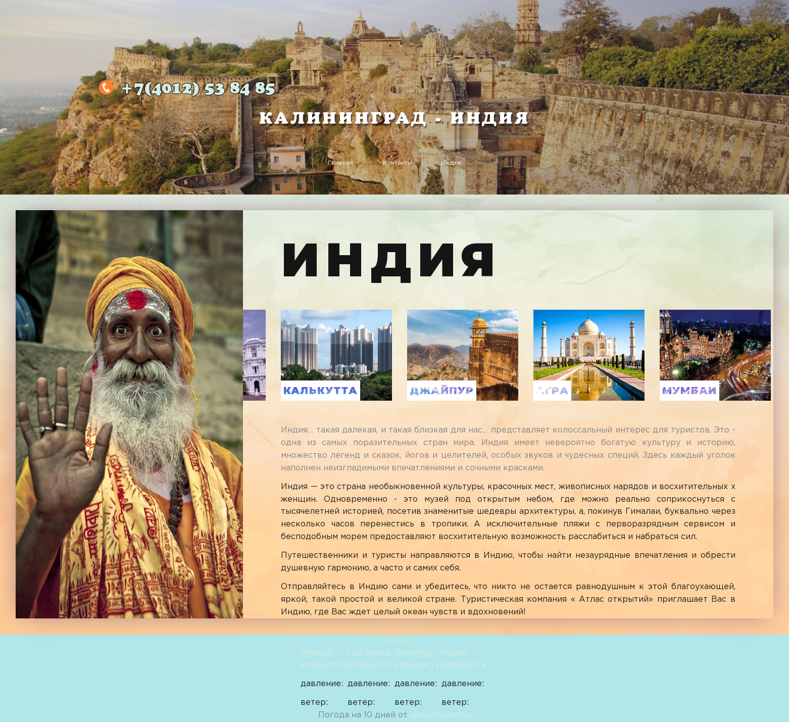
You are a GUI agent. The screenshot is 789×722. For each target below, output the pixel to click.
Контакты (397, 163)
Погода (394, 640)
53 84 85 (197, 89)
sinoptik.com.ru (440, 715)
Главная (341, 163)
